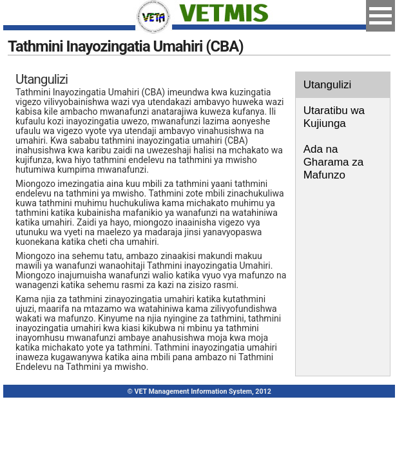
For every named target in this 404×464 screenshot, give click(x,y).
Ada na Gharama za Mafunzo (333, 162)
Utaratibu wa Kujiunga (334, 117)
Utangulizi (327, 85)
